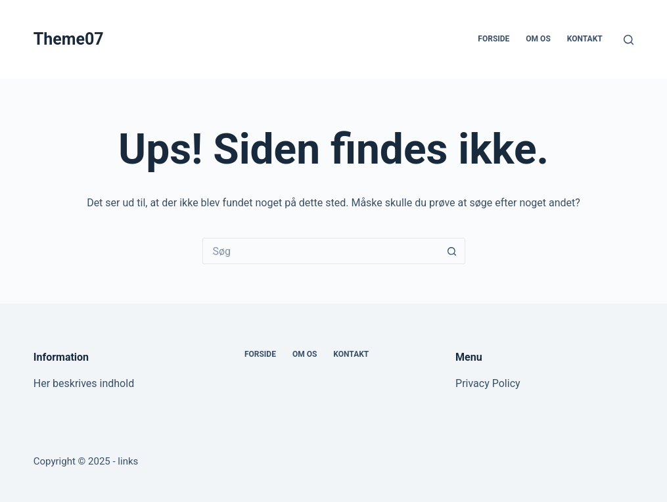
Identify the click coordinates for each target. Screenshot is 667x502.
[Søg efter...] (320, 251)
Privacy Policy (487, 383)
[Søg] (628, 40)
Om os (538, 38)
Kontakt (585, 38)
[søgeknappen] (452, 251)
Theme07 (69, 39)
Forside (493, 38)
